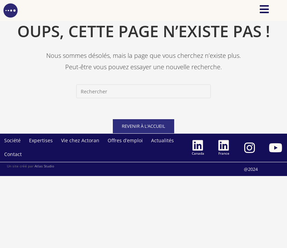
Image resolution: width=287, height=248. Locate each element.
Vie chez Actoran (80, 140)
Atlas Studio (44, 166)
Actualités (162, 140)
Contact (13, 154)
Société (12, 140)
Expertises (41, 140)
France (223, 153)
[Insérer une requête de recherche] (143, 91)
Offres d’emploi (125, 140)
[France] (224, 145)
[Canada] (198, 145)
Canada (198, 153)
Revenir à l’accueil (143, 126)
